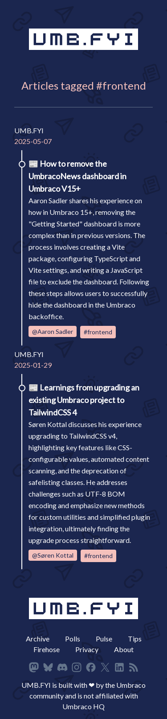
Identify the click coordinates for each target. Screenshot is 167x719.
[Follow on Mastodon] (34, 667)
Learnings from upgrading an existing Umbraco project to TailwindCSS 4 (84, 399)
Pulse (104, 638)
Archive (37, 638)
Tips (135, 638)
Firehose (46, 649)
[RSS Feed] (133, 667)
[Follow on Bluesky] (48, 667)
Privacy (86, 649)
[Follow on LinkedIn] (119, 667)
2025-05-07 (33, 141)
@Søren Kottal (52, 555)
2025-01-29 (33, 365)
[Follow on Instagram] (76, 667)
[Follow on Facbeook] (91, 667)
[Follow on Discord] (62, 667)
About (124, 649)
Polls (72, 638)
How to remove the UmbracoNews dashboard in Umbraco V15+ (77, 176)
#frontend (98, 332)
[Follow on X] (105, 667)
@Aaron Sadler (52, 331)
